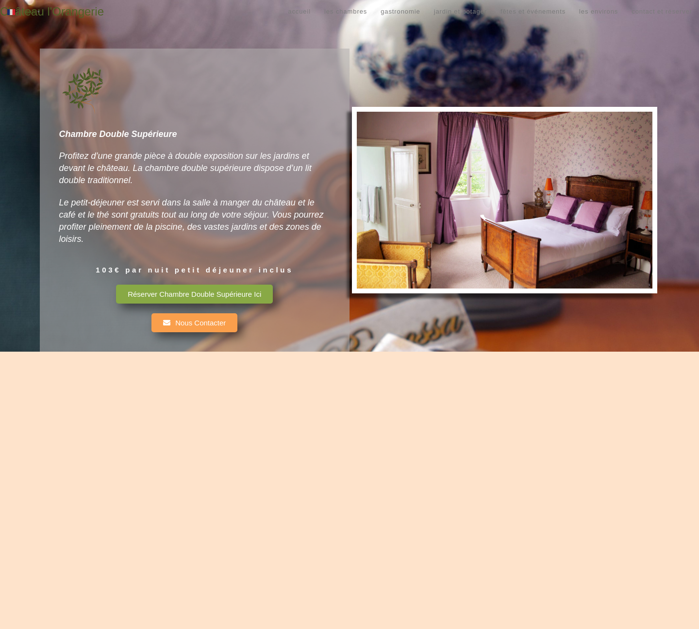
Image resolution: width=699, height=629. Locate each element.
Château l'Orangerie (52, 11)
